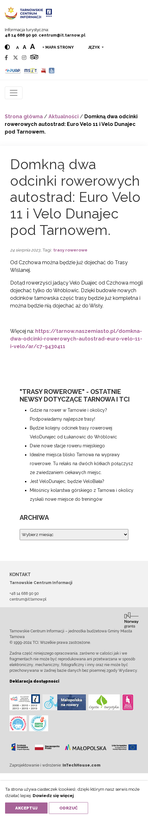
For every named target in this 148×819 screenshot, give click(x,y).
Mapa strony (59, 47)
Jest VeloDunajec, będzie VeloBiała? (67, 481)
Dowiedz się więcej (53, 795)
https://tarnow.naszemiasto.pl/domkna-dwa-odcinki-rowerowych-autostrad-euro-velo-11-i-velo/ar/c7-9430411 (76, 338)
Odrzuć (68, 808)
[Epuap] (13, 70)
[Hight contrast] (7, 47)
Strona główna (24, 117)
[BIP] (43, 70)
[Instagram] (24, 58)
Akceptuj (26, 808)
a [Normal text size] (17, 47)
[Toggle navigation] (14, 92)
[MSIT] (30, 70)
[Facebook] (6, 58)
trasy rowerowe (70, 249)
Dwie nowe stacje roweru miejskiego (67, 445)
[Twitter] (15, 58)
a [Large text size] (32, 46)
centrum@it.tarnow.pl (62, 35)
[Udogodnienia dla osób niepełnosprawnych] (52, 70)
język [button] (94, 47)
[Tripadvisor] (34, 58)
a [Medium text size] (24, 47)
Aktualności (63, 117)
